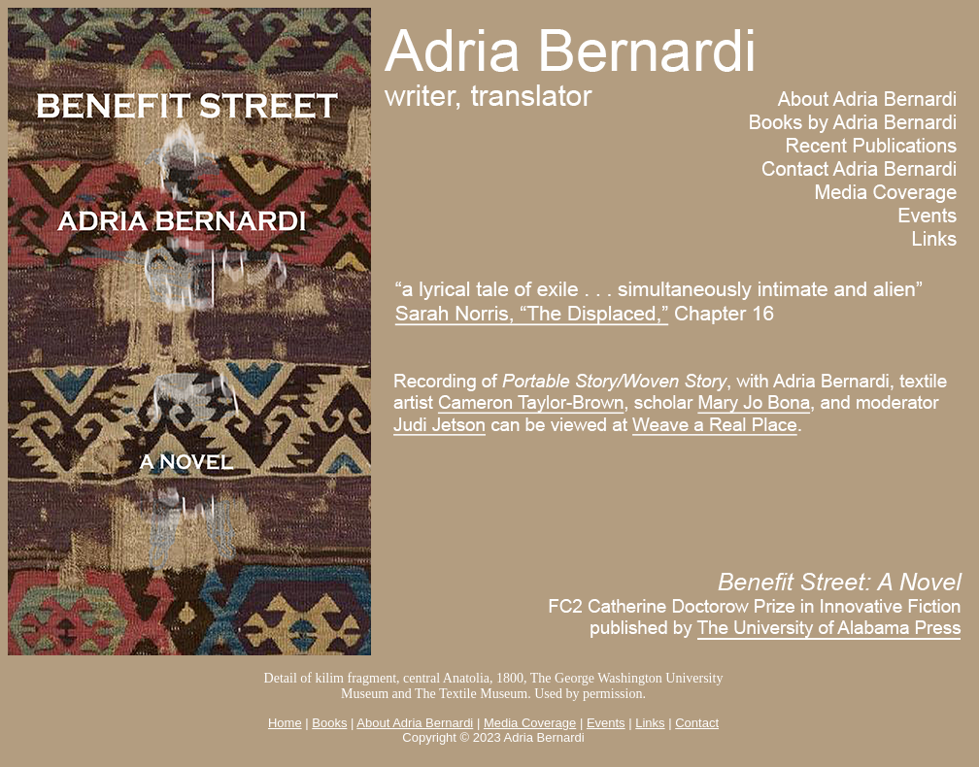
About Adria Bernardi (414, 723)
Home (285, 723)
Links (649, 723)
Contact (697, 723)
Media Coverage (530, 723)
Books (329, 723)
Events (606, 723)
